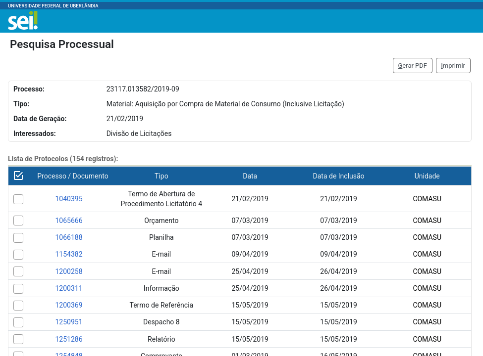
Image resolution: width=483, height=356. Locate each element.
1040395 (68, 199)
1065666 (68, 220)
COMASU (427, 199)
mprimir (453, 65)
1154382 (68, 254)
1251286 (68, 339)
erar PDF (412, 65)
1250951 (68, 322)
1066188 (68, 237)
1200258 (68, 271)
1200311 (68, 288)
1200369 (68, 305)
